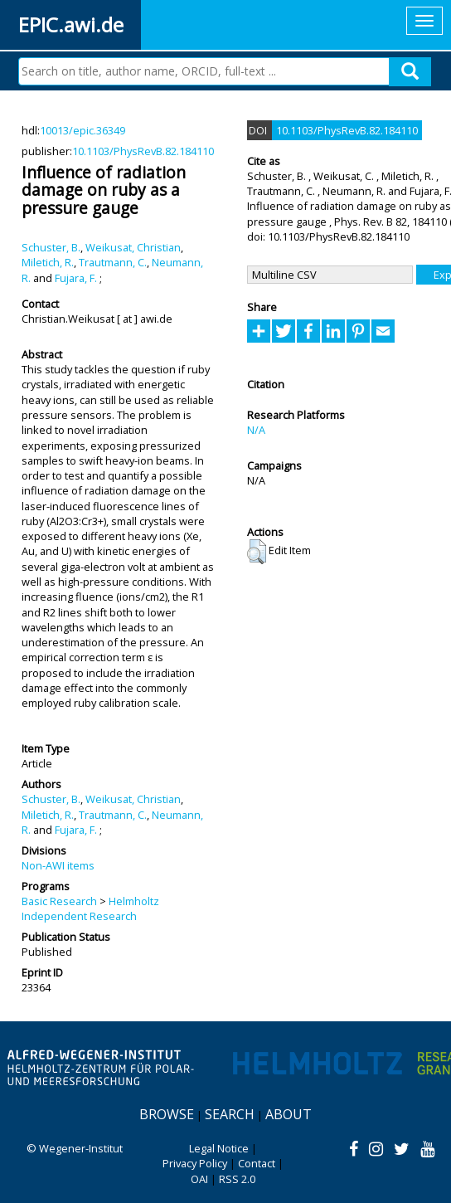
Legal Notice (219, 1148)
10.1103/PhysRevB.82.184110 (143, 151)
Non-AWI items (58, 865)
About (288, 1114)
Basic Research (59, 901)
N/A (256, 429)
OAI (199, 1178)
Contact (256, 1163)
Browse (166, 1114)
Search (230, 1114)
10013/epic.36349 (82, 130)
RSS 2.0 (237, 1178)
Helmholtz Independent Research (90, 908)
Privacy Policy (194, 1163)
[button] (256, 551)
